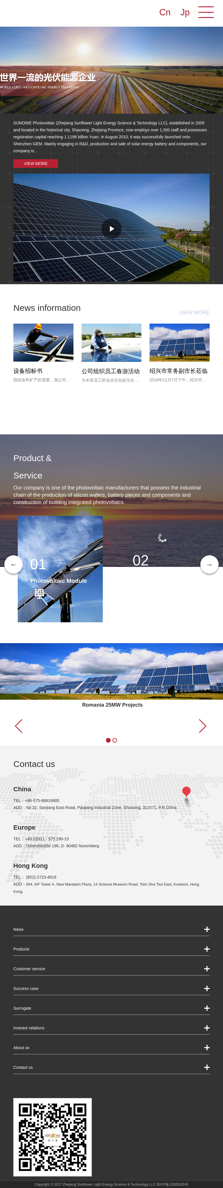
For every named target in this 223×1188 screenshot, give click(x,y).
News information (47, 308)
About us (21, 1047)
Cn (167, 12)
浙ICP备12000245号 (172, 1184)
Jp (187, 12)
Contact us (34, 764)
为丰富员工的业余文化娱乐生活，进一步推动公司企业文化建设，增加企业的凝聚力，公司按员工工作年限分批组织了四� (110, 381)
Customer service (29, 968)
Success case (25, 988)
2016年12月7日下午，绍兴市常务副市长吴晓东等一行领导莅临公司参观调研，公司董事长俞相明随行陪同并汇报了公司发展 (178, 380)
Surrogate (22, 1008)
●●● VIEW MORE (100, 732)
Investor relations (28, 1028)
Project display (43, 709)
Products (21, 949)
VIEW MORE (36, 163)
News (18, 929)
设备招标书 (27, 371)
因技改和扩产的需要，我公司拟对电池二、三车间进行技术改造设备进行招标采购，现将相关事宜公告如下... (41, 380)
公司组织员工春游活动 (111, 371)
